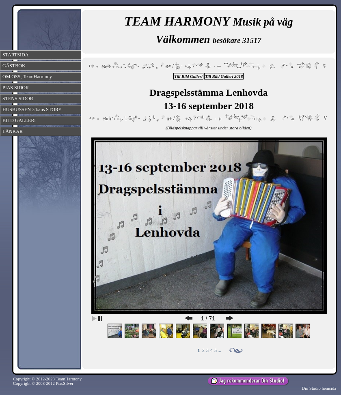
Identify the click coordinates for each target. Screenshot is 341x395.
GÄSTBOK (14, 66)
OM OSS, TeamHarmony (27, 76)
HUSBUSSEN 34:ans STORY (32, 109)
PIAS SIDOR (15, 87)
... (219, 350)
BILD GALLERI (19, 120)
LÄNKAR (12, 131)
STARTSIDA (15, 55)
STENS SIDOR (17, 98)
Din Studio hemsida (319, 388)
